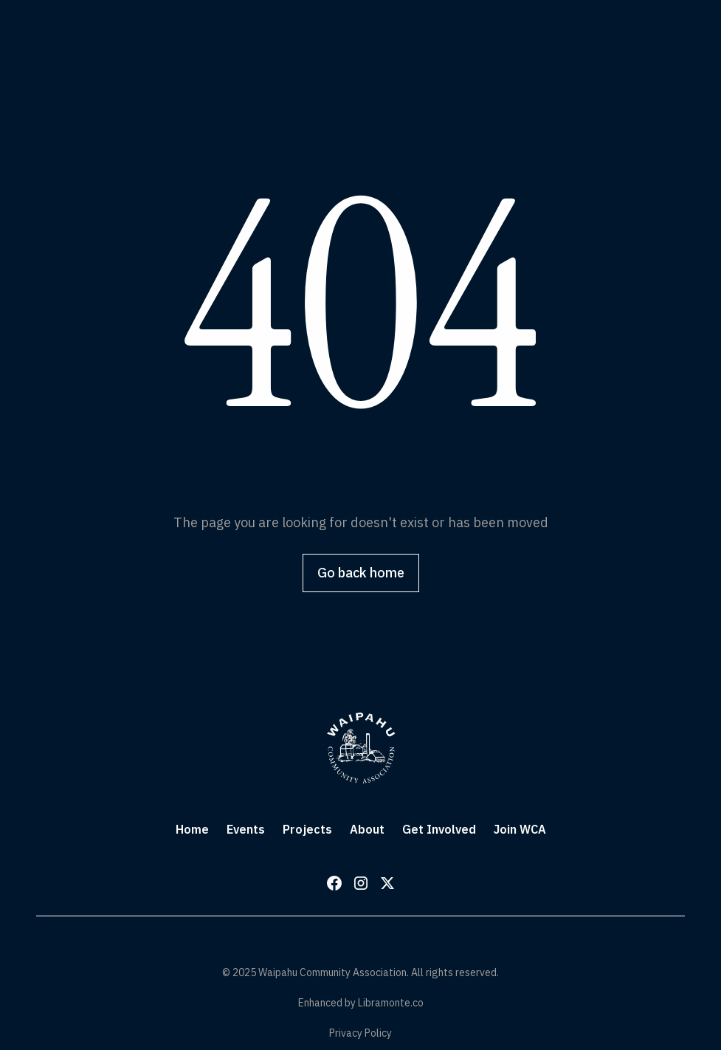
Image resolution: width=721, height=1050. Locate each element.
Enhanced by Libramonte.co (361, 1002)
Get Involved (439, 829)
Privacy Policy (360, 1033)
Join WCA (520, 829)
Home (192, 829)
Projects (307, 829)
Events (246, 829)
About (367, 829)
